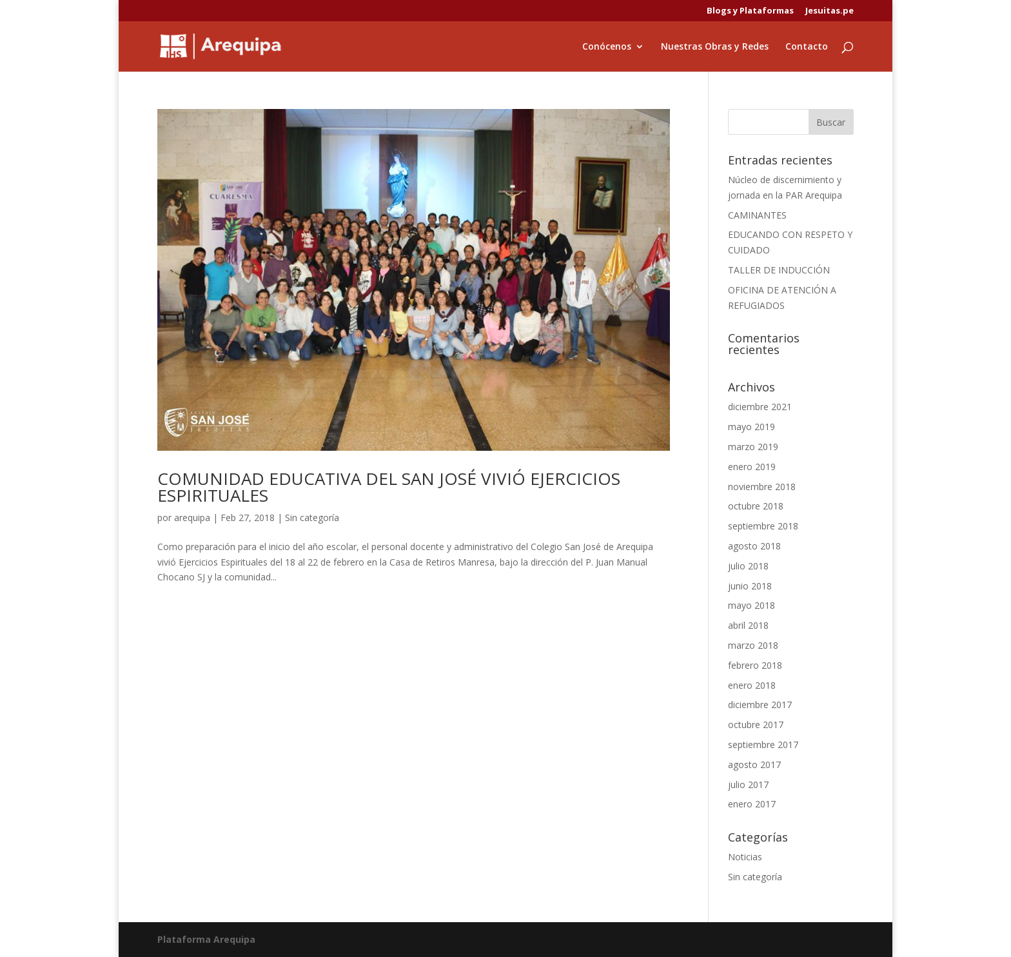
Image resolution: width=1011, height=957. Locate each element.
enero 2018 (752, 685)
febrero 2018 (755, 665)
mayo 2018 (751, 605)
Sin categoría (312, 517)
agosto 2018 (754, 546)
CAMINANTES (757, 215)
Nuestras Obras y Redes (715, 47)
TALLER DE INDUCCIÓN (779, 270)
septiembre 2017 (763, 744)
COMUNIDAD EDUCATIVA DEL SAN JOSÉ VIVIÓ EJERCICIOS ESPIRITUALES (388, 487)
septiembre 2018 (763, 526)
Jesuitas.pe (829, 11)
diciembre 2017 (760, 704)
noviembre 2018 (762, 486)
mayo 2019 (751, 426)
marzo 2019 (753, 446)
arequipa (192, 517)
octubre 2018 (755, 506)
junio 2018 (750, 586)
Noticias (745, 857)
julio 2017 (748, 784)
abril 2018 (748, 625)
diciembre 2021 (760, 406)
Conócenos (606, 47)
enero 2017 (752, 804)
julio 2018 (748, 566)
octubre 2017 (755, 724)
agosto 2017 (754, 764)
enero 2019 (752, 466)
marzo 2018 (753, 645)
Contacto (806, 47)
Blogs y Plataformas (750, 11)
